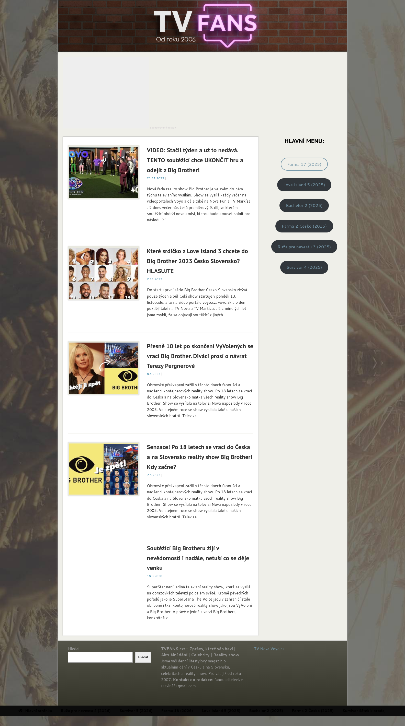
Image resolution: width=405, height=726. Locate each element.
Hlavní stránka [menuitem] (55, 711)
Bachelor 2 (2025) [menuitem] (286, 710)
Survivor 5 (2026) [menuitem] (156, 710)
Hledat (74, 648)
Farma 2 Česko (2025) (304, 226)
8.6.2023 (153, 374)
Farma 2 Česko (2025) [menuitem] (333, 710)
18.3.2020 (154, 576)
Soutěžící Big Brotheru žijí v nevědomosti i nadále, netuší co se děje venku (198, 558)
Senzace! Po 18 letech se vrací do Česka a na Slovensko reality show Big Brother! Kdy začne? (199, 457)
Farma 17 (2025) (304, 164)
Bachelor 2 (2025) (304, 205)
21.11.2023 (155, 178)
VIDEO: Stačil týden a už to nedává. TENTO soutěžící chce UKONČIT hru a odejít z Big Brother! (195, 160)
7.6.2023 (153, 475)
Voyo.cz (278, 648)
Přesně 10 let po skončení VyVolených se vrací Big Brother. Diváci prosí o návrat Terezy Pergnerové (200, 356)
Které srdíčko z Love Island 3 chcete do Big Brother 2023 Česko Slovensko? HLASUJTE (197, 261)
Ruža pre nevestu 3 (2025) (304, 247)
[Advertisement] (106, 92)
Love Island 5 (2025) (304, 185)
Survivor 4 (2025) (304, 267)
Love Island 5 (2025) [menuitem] (241, 710)
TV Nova (261, 648)
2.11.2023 (154, 279)
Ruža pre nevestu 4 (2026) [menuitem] (106, 710)
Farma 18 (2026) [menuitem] (197, 710)
